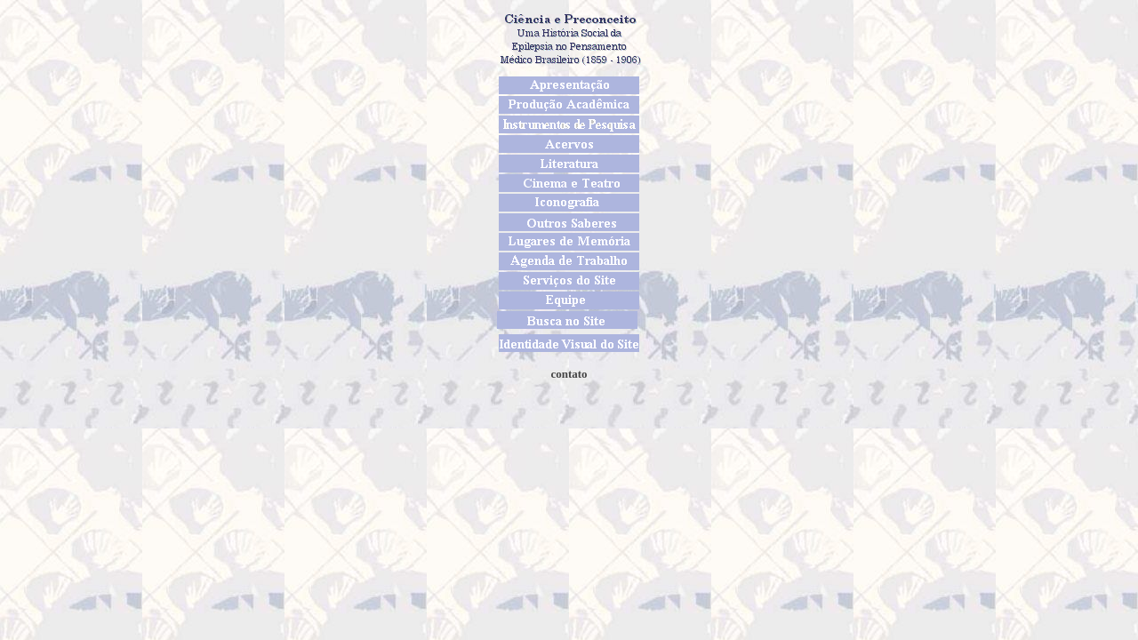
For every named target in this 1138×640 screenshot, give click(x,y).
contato (568, 373)
